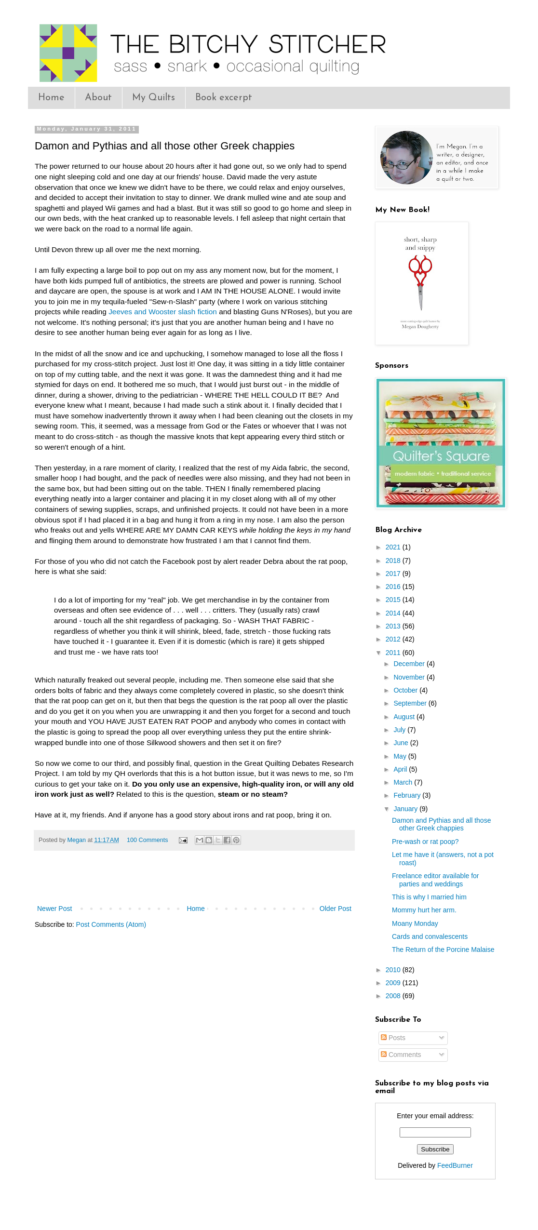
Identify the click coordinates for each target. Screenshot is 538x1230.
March (403, 782)
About (98, 98)
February (407, 795)
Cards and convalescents (430, 936)
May (400, 756)
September (410, 703)
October (406, 690)
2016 (394, 586)
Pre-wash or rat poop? (425, 841)
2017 (394, 573)
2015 (394, 599)
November (409, 677)
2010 (394, 970)
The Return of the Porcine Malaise (443, 949)
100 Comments (147, 840)
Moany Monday (415, 923)
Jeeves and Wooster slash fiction (162, 312)
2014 (394, 613)
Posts (393, 1038)
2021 (394, 547)
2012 (394, 639)
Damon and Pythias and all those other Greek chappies (441, 824)
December (409, 664)
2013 (394, 626)
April (401, 769)
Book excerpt (223, 98)
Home (51, 98)
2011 (394, 652)
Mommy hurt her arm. (424, 910)
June (401, 743)
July (400, 730)
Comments (401, 1054)
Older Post (335, 908)
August (404, 717)
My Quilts (153, 98)
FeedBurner (455, 1165)
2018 (394, 560)
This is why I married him (429, 897)
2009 (394, 983)
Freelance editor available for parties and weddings (435, 880)
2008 (394, 996)
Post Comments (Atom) (111, 924)
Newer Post (54, 908)
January (406, 809)
